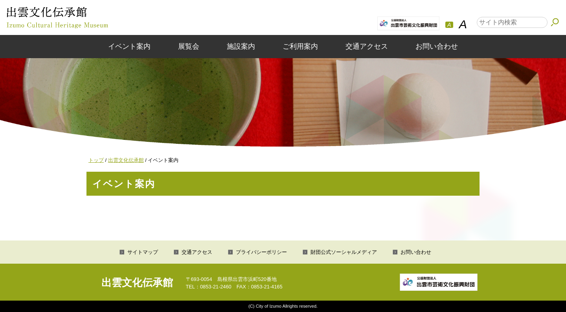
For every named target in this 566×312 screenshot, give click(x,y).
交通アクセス (366, 46)
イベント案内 (129, 46)
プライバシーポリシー (261, 252)
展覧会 (188, 46)
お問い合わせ (436, 46)
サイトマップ (142, 252)
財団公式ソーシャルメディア (344, 252)
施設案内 (241, 46)
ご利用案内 (300, 46)
